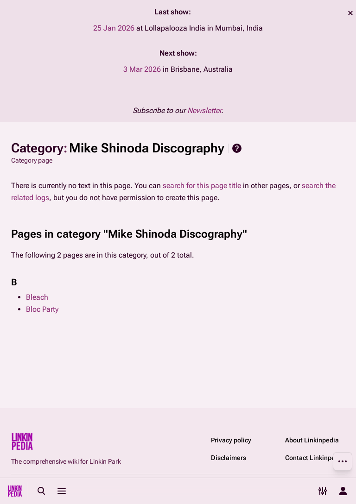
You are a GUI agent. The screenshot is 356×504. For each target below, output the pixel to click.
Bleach (37, 297)
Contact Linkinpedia (314, 457)
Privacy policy (231, 440)
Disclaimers (228, 457)
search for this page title (202, 185)
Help (237, 148)
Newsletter (204, 110)
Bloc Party (42, 309)
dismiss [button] (350, 13)
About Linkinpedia (312, 440)
